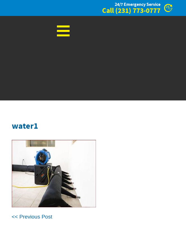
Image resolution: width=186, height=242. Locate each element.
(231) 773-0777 (137, 11)
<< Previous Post (32, 217)
